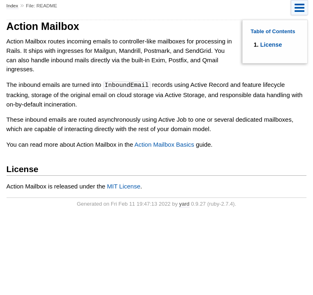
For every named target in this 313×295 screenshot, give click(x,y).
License (271, 44)
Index (12, 6)
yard (184, 203)
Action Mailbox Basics (164, 144)
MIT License (123, 185)
